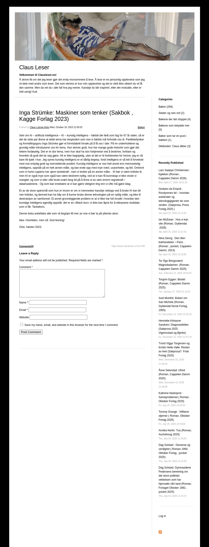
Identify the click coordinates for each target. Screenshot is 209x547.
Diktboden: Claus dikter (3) (175, 146)
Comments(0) (26, 246)
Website (24, 322)
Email (23, 315)
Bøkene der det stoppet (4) (175, 119)
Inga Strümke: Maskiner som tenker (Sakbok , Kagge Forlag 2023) (76, 115)
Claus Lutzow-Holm (39, 127)
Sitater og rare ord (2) (172, 113)
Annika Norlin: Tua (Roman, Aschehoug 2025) (175, 434)
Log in (162, 516)
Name (23, 307)
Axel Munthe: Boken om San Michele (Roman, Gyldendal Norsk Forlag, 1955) (175, 306)
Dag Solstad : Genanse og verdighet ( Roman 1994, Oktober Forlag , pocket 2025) (174, 452)
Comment (26, 267)
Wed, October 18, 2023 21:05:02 (66, 127)
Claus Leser (34, 67)
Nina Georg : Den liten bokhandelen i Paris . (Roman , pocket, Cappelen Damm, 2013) (175, 246)
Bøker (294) (166, 106)
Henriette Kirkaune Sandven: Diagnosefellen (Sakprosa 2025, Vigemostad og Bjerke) (175, 328)
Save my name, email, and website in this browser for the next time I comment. (71, 330)
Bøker (141, 127)
